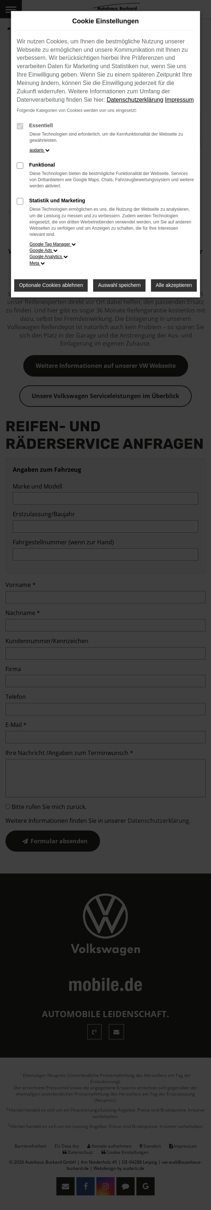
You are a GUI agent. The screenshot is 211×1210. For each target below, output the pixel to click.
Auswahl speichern (119, 285)
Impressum (179, 100)
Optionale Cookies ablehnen (51, 285)
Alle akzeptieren (174, 285)
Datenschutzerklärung (135, 100)
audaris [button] (39, 150)
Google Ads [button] (43, 250)
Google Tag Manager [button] (52, 244)
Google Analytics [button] (48, 256)
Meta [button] (37, 263)
